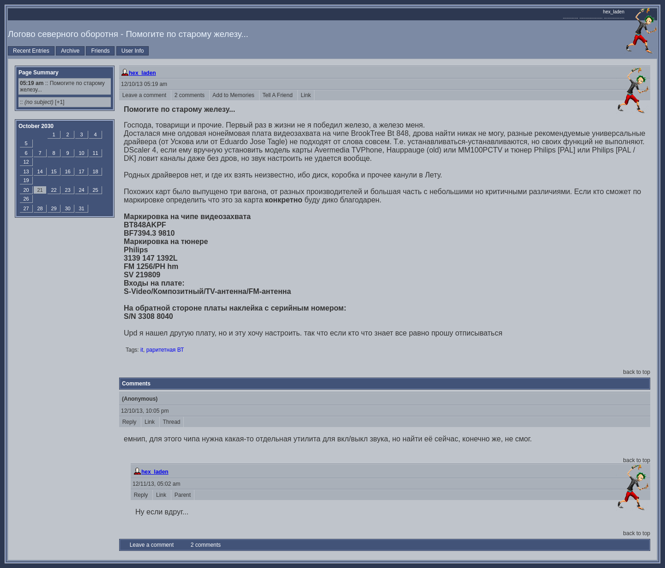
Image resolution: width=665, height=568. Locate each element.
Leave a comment (145, 95)
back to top (636, 372)
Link (306, 95)
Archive (70, 51)
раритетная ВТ (165, 350)
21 (39, 190)
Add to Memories (234, 95)
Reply (130, 422)
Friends (100, 51)
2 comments (190, 95)
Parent (182, 495)
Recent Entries (31, 51)
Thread (171, 422)
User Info (132, 51)
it (141, 350)
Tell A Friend (278, 95)
